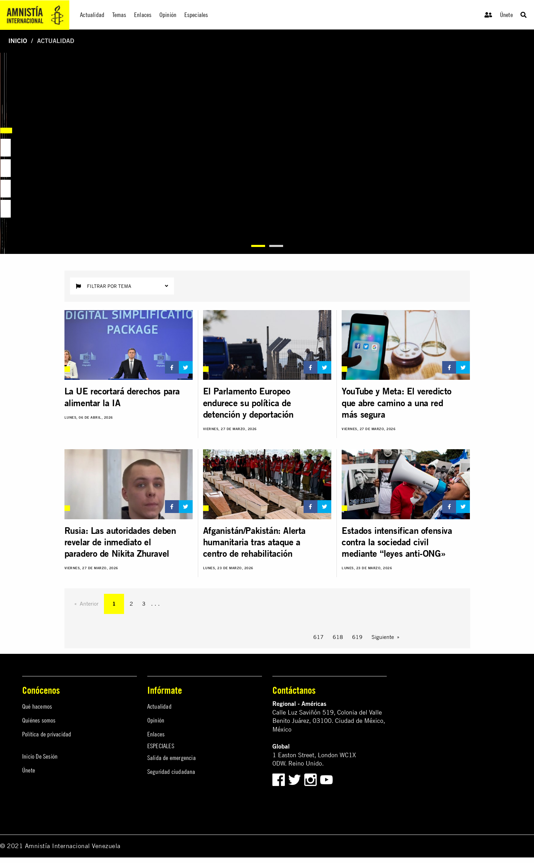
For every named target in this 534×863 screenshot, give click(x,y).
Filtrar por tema (122, 286)
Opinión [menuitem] (167, 14)
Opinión (155, 720)
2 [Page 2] (131, 603)
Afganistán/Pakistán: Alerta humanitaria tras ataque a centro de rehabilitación (254, 542)
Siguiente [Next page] (382, 636)
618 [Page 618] (338, 636)
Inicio (17, 40)
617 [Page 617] (318, 636)
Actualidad (159, 706)
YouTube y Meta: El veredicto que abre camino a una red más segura (397, 403)
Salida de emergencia (171, 757)
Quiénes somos (39, 720)
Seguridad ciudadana (171, 771)
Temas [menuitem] (119, 14)
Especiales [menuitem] (196, 14)
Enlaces (156, 734)
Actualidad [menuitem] (92, 14)
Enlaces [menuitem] (142, 14)
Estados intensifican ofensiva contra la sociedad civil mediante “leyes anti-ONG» (397, 542)
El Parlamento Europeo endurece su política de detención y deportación (248, 403)
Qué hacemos (37, 706)
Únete (506, 14)
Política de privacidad (46, 734)
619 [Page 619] (357, 636)
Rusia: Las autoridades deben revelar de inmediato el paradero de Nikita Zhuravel (120, 542)
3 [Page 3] (144, 603)
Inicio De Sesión (40, 756)
